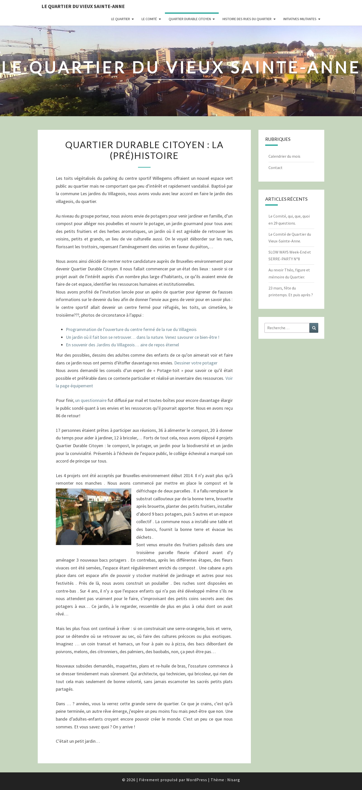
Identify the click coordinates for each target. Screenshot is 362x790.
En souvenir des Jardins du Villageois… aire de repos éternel (122, 345)
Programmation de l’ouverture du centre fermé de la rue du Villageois (131, 329)
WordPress (196, 779)
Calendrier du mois (284, 156)
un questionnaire (91, 400)
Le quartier (120, 19)
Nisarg (233, 779)
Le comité (149, 19)
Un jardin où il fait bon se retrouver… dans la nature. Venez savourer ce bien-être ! (142, 337)
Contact (275, 167)
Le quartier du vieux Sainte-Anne (83, 6)
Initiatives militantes (299, 19)
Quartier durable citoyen (190, 19)
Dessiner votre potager (195, 363)
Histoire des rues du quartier (247, 19)
